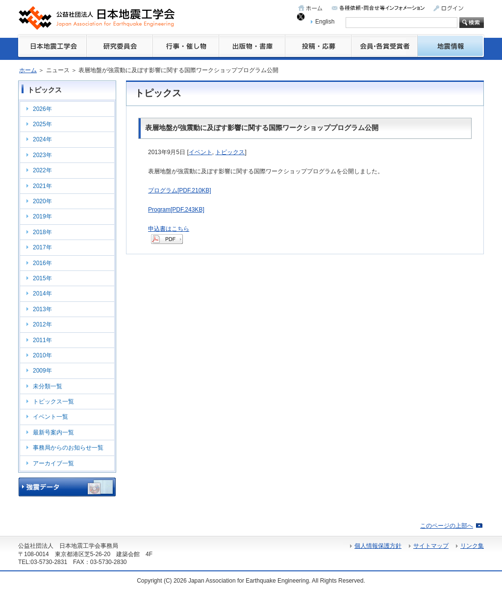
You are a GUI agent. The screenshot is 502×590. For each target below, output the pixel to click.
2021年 (42, 186)
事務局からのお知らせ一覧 (68, 447)
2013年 (42, 309)
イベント (200, 152)
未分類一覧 (47, 386)
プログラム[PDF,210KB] (179, 190)
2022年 (42, 170)
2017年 (42, 247)
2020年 (42, 201)
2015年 (42, 278)
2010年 (42, 355)
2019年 (42, 216)
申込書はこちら (168, 228)
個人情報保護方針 (378, 545)
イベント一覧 (50, 416)
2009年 (42, 370)
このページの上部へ (446, 525)
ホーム (28, 70)
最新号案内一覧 (53, 432)
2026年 (42, 109)
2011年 (42, 340)
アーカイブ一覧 (53, 463)
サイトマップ (431, 545)
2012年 (42, 324)
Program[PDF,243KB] (176, 209)
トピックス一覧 (53, 401)
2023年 (42, 155)
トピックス (230, 152)
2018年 (42, 232)
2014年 (42, 293)
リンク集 (472, 545)
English (324, 21)
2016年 (42, 263)
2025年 (42, 124)
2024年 (42, 139)
